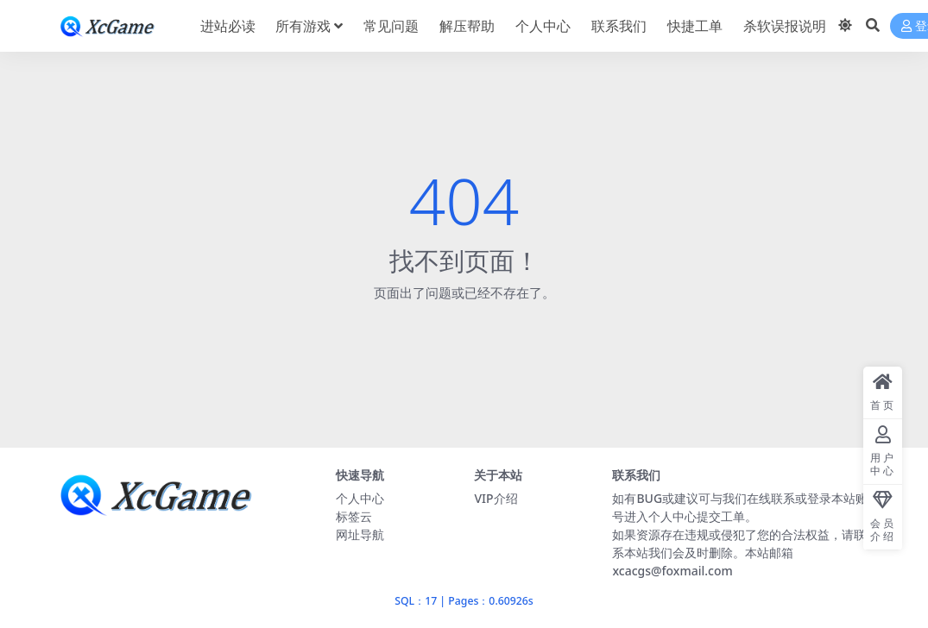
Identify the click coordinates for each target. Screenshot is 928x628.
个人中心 (360, 498)
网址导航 (360, 534)
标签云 (354, 516)
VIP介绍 (495, 498)
